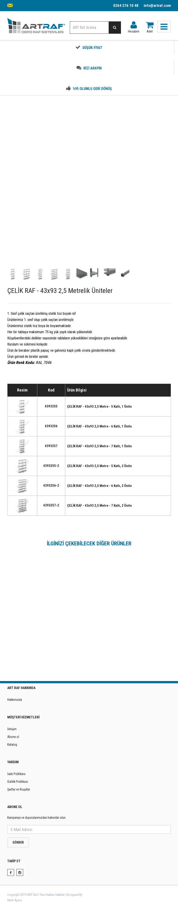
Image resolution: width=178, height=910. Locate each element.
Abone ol (13, 737)
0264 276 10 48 (125, 5)
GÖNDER (18, 842)
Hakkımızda (14, 700)
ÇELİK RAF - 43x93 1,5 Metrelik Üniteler (131, 636)
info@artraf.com (157, 5)
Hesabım (133, 26)
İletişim (12, 729)
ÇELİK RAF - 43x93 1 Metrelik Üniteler (46, 636)
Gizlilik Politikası (17, 781)
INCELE (46, 659)
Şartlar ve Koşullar (18, 789)
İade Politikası (16, 774)
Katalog (12, 744)
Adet (149, 26)
